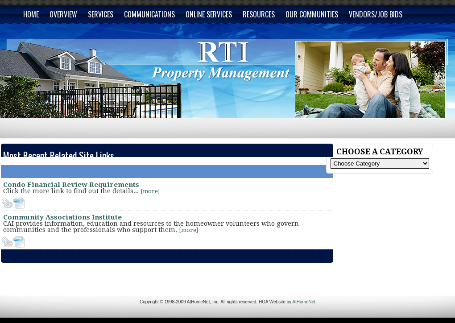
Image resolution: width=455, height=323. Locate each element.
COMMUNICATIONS (149, 14)
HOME (31, 14)
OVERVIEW (63, 14)
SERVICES (100, 14)
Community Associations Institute (62, 217)
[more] (150, 191)
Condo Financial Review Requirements (71, 185)
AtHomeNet (303, 301)
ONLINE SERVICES (209, 14)
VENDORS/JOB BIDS (375, 14)
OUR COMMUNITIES (311, 14)
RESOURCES (259, 14)
